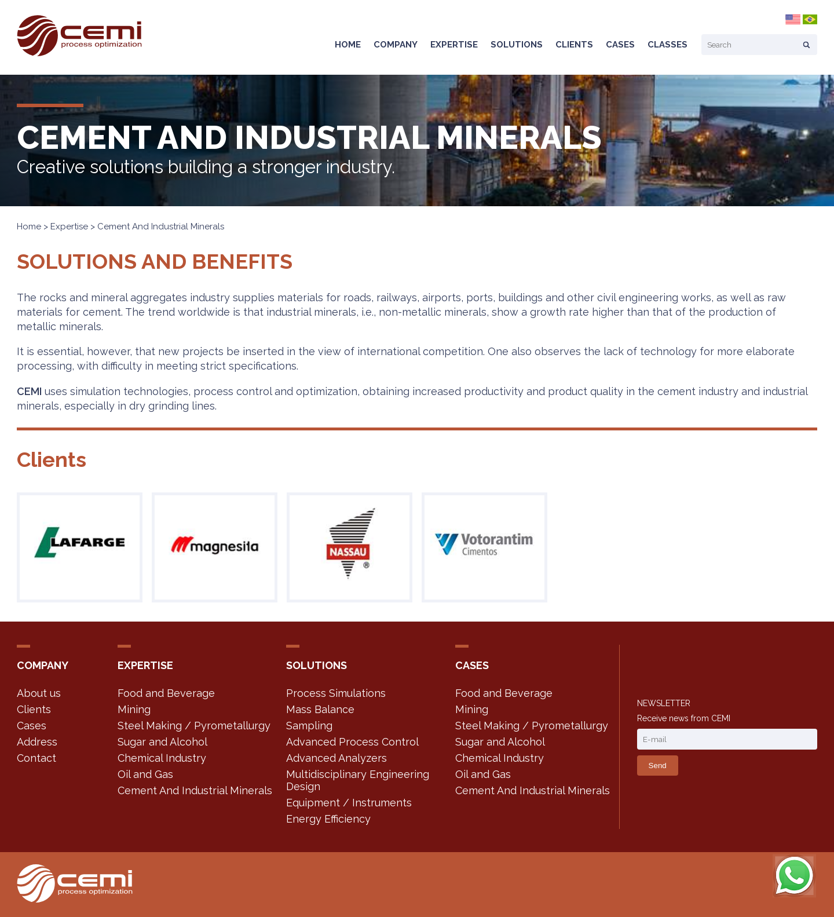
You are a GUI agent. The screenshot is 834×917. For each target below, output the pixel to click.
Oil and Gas (145, 774)
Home (348, 44)
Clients (574, 44)
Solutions (517, 44)
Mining (134, 709)
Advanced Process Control (352, 742)
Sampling (309, 725)
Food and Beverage (166, 693)
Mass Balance (320, 709)
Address (37, 742)
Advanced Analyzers (336, 758)
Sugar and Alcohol (162, 742)
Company (396, 44)
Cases (620, 44)
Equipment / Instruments (349, 803)
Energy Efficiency (328, 819)
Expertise (454, 44)
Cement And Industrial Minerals (195, 790)
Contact (36, 758)
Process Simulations (336, 693)
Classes (667, 44)
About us (39, 693)
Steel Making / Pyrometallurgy (194, 725)
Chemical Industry (162, 758)
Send (658, 765)
